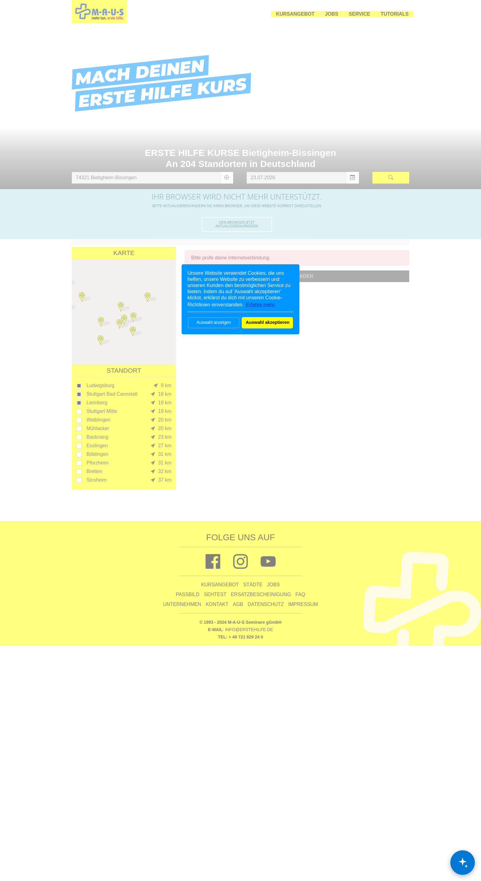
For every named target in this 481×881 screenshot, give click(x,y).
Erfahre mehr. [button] (261, 304)
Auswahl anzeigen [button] (213, 322)
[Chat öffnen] (462, 862)
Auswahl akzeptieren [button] (267, 322)
